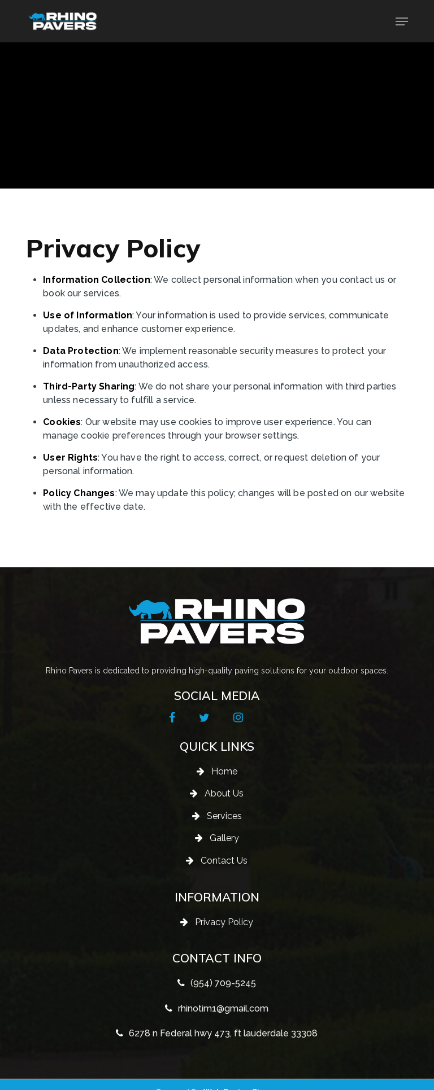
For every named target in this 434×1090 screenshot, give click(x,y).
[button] (402, 21)
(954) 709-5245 (223, 983)
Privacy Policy (224, 922)
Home (224, 771)
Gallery (224, 838)
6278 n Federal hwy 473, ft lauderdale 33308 (223, 1033)
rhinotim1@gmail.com (223, 1008)
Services (224, 816)
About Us (224, 793)
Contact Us (224, 860)
